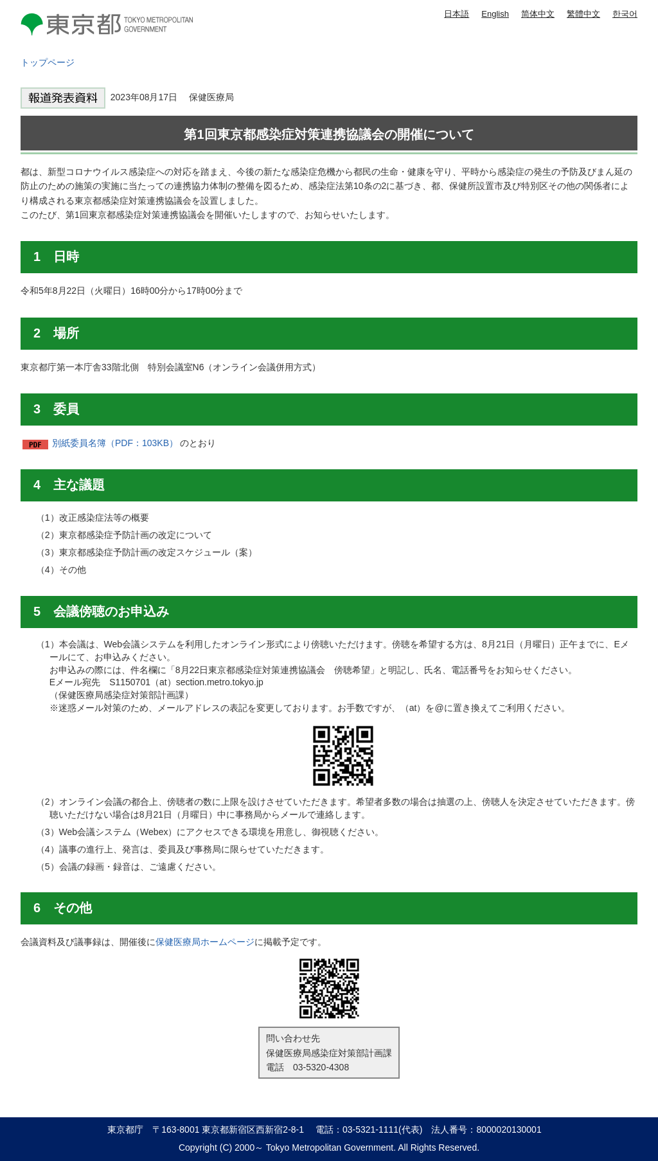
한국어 (624, 14)
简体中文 (538, 14)
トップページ (48, 62)
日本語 (456, 14)
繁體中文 (583, 14)
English (495, 14)
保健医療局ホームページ (205, 942)
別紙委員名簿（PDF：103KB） (115, 443)
